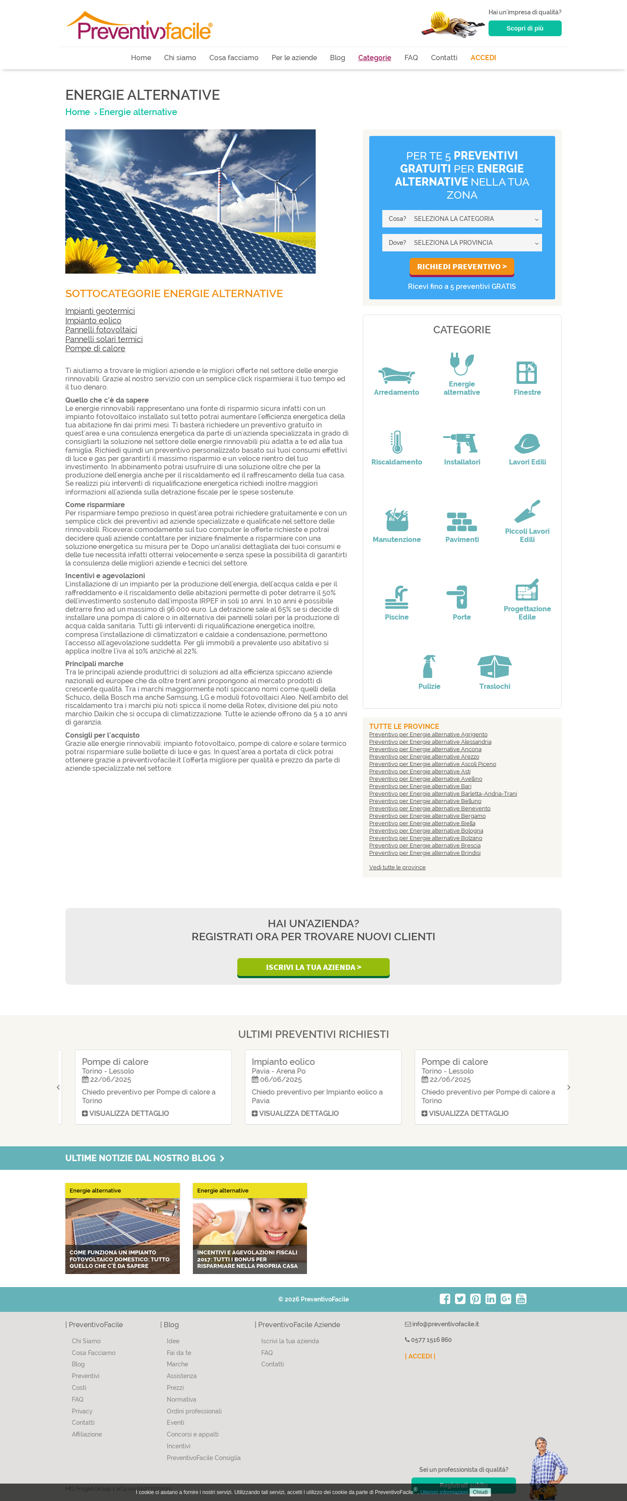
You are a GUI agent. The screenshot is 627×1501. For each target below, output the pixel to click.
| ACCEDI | (420, 1356)
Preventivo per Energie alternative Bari (420, 786)
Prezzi (175, 1387)
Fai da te (179, 1352)
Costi (79, 1387)
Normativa (181, 1399)
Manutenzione (397, 539)
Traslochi (494, 686)
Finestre (527, 392)
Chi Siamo (86, 1341)
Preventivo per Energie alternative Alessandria (430, 742)
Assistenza (182, 1375)
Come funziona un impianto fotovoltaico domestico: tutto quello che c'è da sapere (120, 1259)
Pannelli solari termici (104, 339)
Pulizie (429, 686)
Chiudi (480, 1492)
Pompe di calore (95, 348)
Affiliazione (87, 1434)
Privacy (82, 1411)
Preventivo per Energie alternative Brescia (425, 845)
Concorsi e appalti (193, 1434)
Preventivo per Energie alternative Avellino (425, 779)
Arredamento (396, 392)
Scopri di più (525, 28)
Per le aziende (294, 58)
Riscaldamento (396, 462)
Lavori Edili (527, 462)
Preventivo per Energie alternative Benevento (430, 808)
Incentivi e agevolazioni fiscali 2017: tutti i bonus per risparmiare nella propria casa (247, 1259)
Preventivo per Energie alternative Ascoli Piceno (432, 764)
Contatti (444, 58)
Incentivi (178, 1446)
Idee (173, 1341)
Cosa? (397, 218)
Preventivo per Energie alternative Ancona (425, 749)
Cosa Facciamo (93, 1352)
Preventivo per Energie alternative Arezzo (424, 756)
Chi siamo (180, 58)
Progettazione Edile (527, 613)
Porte (462, 617)
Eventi (175, 1422)
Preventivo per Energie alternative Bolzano (425, 838)
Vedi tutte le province (397, 867)
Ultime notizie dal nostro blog (145, 1158)
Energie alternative (462, 388)
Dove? (397, 242)
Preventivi (85, 1375)
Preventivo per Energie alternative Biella (422, 823)
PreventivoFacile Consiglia (204, 1457)
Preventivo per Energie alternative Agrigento (428, 734)
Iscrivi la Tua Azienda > (313, 967)
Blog (337, 58)
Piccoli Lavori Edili (527, 535)
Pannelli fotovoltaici (101, 329)
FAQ (411, 58)
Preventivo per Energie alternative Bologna (426, 830)
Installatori (462, 462)
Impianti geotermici (100, 310)
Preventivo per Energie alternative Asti (420, 771)
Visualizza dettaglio (115, 1113)
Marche (177, 1364)
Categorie (374, 58)
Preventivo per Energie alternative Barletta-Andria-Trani (443, 793)
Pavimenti (462, 539)
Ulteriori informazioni (444, 1492)
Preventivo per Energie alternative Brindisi (425, 853)
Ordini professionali (194, 1411)
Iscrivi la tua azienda (290, 1341)
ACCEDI (483, 58)
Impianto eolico (93, 320)
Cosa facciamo (234, 58)
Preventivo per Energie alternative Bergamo (427, 816)
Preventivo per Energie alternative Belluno (425, 801)
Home (141, 58)
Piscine (397, 617)
